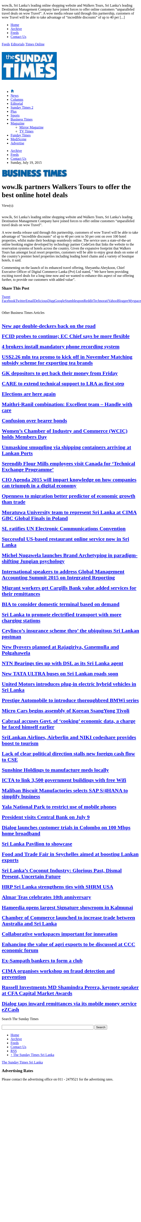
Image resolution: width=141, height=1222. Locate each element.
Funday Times (21, 135)
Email (30, 301)
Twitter (20, 301)
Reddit (88, 301)
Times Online (34, 44)
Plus (14, 111)
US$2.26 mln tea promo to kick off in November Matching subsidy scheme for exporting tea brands (67, 360)
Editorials (17, 44)
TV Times (26, 131)
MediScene (18, 139)
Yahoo (112, 301)
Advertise (17, 143)
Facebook (8, 301)
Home (15, 25)
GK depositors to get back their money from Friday (60, 373)
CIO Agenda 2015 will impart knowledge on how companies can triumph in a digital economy (69, 482)
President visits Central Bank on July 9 (46, 817)
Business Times (22, 119)
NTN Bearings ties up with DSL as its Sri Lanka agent (62, 663)
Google (60, 301)
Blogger (122, 301)
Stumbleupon (74, 301)
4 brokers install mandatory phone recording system (60, 346)
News (14, 95)
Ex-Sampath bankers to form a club (42, 960)
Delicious (40, 301)
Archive (16, 29)
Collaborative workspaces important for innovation (59, 934)
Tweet (6, 297)
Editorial (17, 103)
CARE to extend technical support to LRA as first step (63, 383)
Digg (51, 301)
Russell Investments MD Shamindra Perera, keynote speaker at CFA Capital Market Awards (70, 990)
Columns (17, 99)
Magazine (17, 123)
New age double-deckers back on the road (48, 326)
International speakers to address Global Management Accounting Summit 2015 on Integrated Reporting (63, 574)
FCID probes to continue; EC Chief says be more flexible (66, 336)
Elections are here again (29, 394)
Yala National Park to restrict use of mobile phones (59, 807)
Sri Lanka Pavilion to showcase (37, 844)
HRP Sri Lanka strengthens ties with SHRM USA (57, 887)
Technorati (100, 301)
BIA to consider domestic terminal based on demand (60, 604)
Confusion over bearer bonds (34, 420)
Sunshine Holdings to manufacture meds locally (55, 770)
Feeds (15, 33)
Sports (15, 115)
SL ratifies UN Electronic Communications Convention (64, 528)
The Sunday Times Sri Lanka (32, 1055)
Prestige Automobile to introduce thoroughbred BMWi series (70, 700)
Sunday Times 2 (22, 107)
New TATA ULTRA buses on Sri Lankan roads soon (60, 673)
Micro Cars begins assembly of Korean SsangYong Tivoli (65, 710)
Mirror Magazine (31, 127)
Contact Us (18, 37)
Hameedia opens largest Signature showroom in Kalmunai (67, 907)
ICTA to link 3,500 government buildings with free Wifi (64, 780)
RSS (14, 1051)
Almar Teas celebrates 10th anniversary (46, 897)
